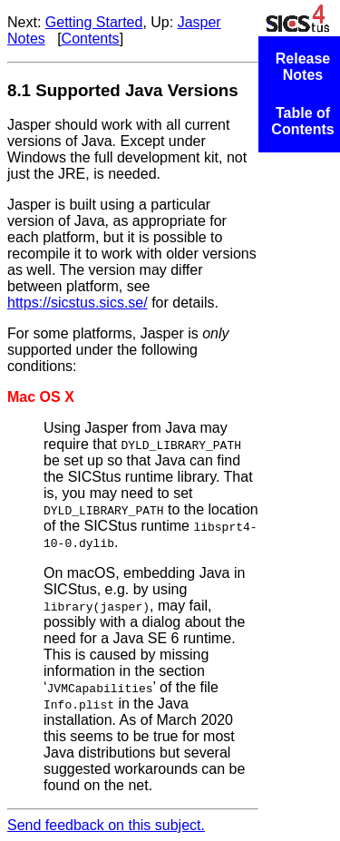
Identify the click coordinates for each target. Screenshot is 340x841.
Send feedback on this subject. (106, 825)
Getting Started (94, 22)
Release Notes (303, 67)
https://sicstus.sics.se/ (77, 302)
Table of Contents (302, 121)
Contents (91, 38)
